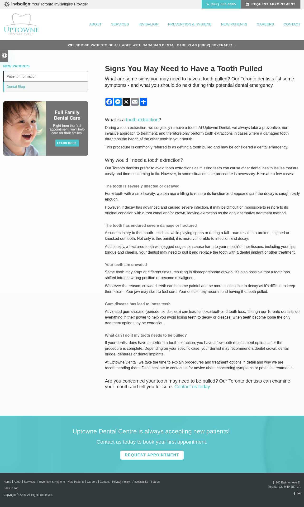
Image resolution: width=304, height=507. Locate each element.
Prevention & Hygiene (189, 24)
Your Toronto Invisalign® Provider (46, 4)
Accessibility (140, 481)
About (95, 24)
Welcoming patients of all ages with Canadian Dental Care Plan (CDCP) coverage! (150, 45)
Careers (265, 24)
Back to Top (11, 488)
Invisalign (148, 24)
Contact (292, 24)
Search (155, 481)
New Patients (234, 24)
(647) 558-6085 (223, 4)
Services (120, 24)
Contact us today (192, 386)
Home (7, 481)
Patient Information (22, 76)
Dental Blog (16, 86)
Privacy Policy (121, 481)
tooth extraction (142, 119)
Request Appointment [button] (272, 4)
